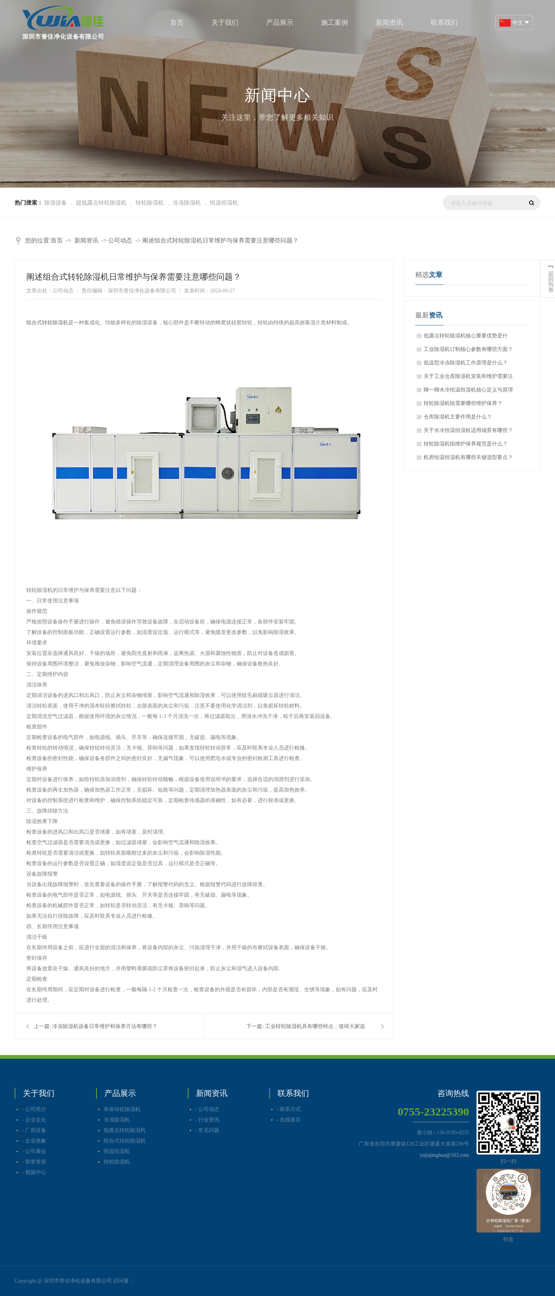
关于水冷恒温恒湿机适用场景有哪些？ (468, 430)
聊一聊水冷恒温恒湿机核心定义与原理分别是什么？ (468, 392)
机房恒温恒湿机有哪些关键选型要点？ (468, 457)
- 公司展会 (34, 1151)
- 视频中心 (34, 1172)
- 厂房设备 (34, 1130)
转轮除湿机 (150, 203)
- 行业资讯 (207, 1120)
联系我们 (444, 22)
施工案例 (334, 22)
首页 (177, 22)
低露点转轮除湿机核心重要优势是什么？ (466, 338)
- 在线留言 (289, 1120)
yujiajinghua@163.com (444, 1155)
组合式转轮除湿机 (47, 322)
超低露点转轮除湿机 (101, 203)
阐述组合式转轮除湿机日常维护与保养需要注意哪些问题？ (220, 240)
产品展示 (279, 22)
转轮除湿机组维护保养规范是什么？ (466, 444)
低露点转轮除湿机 (125, 1130)
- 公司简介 (34, 1109)
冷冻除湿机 (187, 203)
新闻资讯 (389, 22)
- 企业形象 (34, 1141)
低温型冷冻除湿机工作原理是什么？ (466, 363)
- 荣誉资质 (34, 1162)
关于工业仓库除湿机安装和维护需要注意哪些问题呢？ (468, 378)
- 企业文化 (34, 1120)
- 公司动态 (207, 1109)
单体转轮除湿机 (122, 1109)
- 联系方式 (289, 1109)
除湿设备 (55, 203)
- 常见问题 (207, 1130)
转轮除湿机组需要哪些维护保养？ (463, 403)
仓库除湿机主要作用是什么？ (458, 417)
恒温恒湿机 (224, 203)
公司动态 (120, 240)
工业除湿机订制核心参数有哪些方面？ (468, 349)
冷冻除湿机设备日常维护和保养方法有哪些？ (104, 1026)
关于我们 (224, 22)
